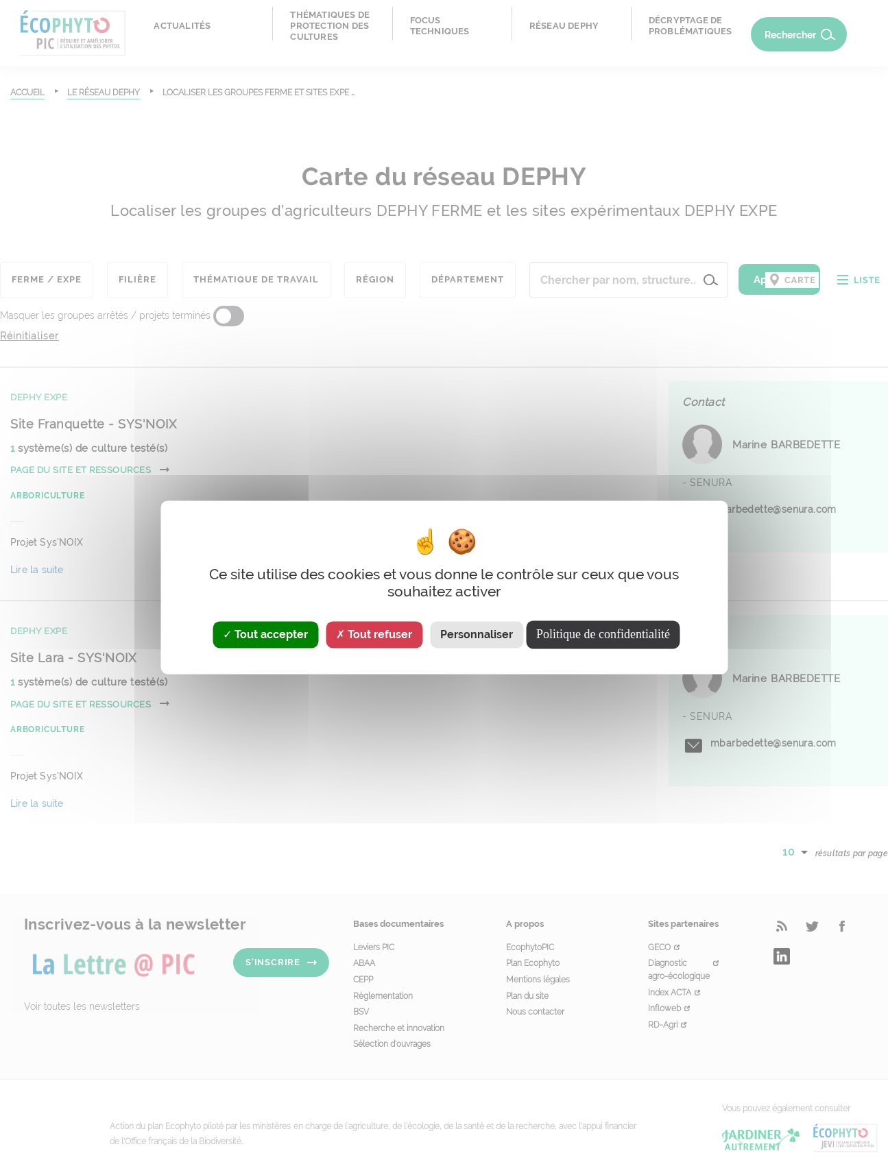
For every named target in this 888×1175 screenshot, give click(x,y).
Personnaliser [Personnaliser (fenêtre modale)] (476, 634)
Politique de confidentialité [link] (603, 634)
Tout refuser (374, 634)
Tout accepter (265, 634)
